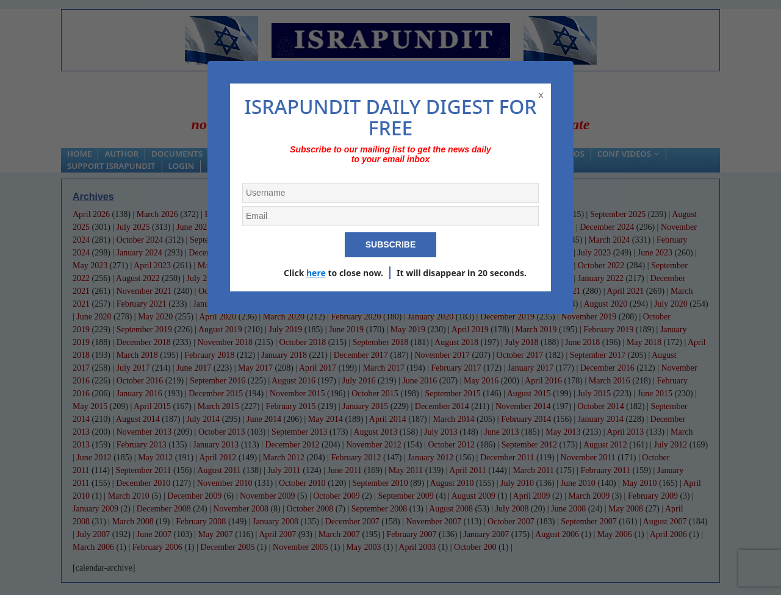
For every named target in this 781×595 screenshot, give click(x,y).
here (316, 273)
